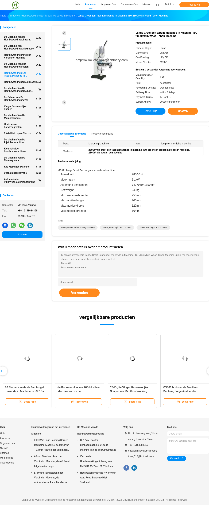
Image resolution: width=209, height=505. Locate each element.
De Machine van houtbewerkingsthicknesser (22, 47)
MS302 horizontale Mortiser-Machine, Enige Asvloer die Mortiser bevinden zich (181, 391)
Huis (2, 433)
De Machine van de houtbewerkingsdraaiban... (22, 89)
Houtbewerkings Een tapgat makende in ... (22, 74)
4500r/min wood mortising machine (78, 227)
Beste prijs (150, 111)
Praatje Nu (194, 4)
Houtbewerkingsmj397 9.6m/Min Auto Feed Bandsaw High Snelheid (98, 477)
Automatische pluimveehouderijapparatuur (22, 180)
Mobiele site (6, 457)
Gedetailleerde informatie (72, 133)
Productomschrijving (102, 133)
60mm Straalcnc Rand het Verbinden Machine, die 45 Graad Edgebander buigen (52, 461)
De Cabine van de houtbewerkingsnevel (22, 98)
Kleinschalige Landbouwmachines (22, 150)
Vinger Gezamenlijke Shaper (22, 107)
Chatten (22, 234)
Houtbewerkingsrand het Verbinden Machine (22, 56)
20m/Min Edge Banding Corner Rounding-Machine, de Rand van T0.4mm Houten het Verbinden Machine (51, 445)
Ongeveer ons (7, 443)
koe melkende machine (22, 166)
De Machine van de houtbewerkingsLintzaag (22, 38)
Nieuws (4, 448)
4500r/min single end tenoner (117, 227)
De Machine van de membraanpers (22, 116)
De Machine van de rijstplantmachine (22, 141)
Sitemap (4, 453)
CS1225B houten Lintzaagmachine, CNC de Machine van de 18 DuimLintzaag (98, 445)
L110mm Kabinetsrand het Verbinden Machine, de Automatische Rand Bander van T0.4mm (51, 478)
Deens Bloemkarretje (22, 173)
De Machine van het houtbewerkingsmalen (22, 65)
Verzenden (79, 293)
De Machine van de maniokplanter (22, 159)
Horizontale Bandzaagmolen (22, 125)
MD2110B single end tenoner (153, 227)
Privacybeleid (7, 462)
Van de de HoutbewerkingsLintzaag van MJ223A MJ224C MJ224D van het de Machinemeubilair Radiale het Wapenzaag (98, 462)
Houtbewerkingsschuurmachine (22, 82)
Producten (5, 438)
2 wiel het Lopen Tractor (22, 133)
